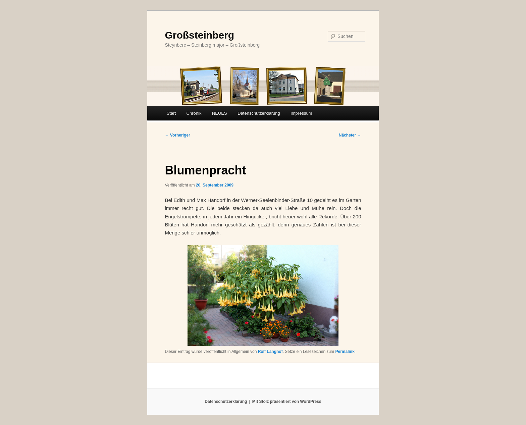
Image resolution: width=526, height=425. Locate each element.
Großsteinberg (199, 35)
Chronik (194, 113)
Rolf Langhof (270, 351)
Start (171, 113)
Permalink (344, 351)
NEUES (219, 113)
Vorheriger (177, 135)
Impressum (301, 113)
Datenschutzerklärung (259, 113)
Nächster (350, 135)
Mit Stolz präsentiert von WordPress (286, 401)
